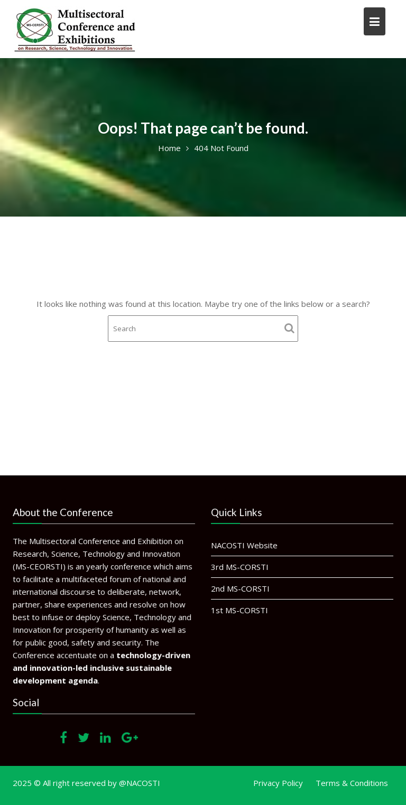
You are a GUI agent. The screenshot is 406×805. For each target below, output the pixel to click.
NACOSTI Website (245, 545)
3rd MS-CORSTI (240, 566)
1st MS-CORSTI (240, 609)
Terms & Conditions (352, 783)
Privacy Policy (278, 783)
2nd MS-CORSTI (241, 588)
